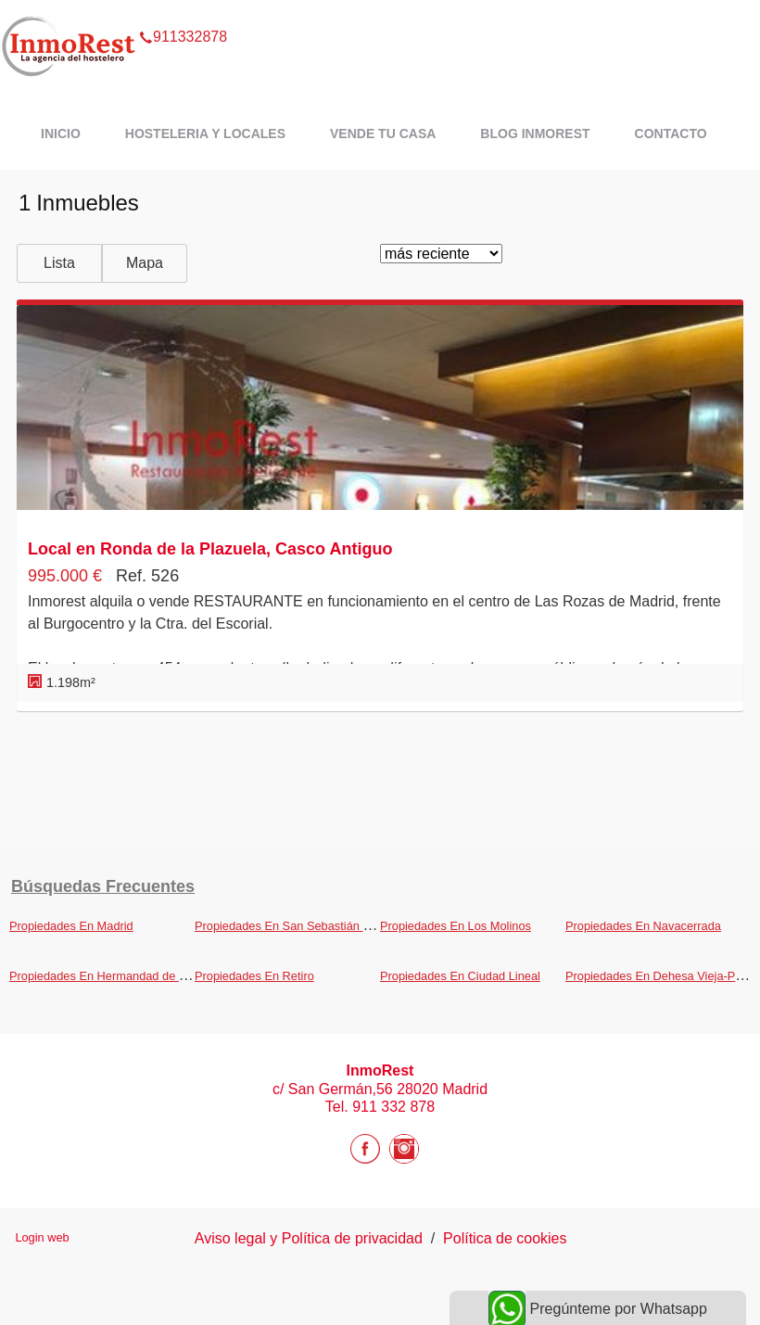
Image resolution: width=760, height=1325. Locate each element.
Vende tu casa (383, 133)
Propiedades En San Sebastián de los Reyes (313, 926)
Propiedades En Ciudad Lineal (460, 976)
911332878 (183, 13)
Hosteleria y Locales (205, 133)
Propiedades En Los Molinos (455, 926)
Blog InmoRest (534, 133)
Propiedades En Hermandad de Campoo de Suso (140, 976)
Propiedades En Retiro (254, 976)
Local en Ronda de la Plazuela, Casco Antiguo (210, 549)
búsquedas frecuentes (103, 886)
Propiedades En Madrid (71, 926)
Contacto (671, 133)
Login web (42, 1237)
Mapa (144, 263)
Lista (59, 263)
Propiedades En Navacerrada (643, 926)
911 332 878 (393, 1107)
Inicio (61, 133)
